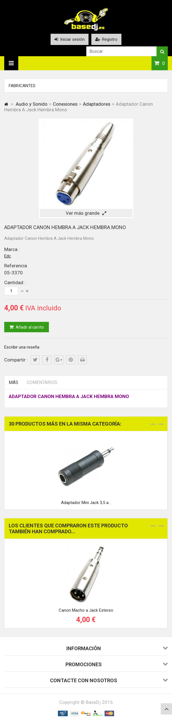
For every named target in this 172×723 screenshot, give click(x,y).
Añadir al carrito (29, 327)
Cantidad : (15, 282)
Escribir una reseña (21, 347)
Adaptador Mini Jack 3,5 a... (86, 502)
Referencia (15, 265)
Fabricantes (22, 85)
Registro (106, 39)
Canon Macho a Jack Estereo (86, 610)
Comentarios (42, 382)
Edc (7, 256)
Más (13, 382)
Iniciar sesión (70, 39)
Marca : (12, 249)
